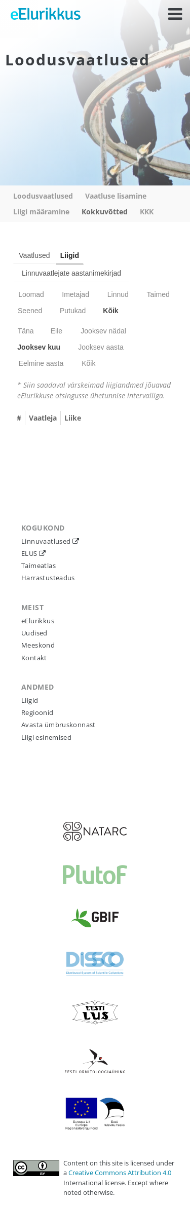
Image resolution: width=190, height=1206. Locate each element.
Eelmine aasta (41, 363)
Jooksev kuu (38, 347)
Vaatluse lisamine (115, 196)
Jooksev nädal (103, 331)
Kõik (110, 311)
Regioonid (37, 712)
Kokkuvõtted (105, 211)
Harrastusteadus (48, 577)
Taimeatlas (38, 565)
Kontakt (34, 657)
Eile (56, 331)
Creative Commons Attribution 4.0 (119, 1172)
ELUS (30, 553)
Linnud (118, 294)
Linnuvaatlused (46, 541)
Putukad (73, 311)
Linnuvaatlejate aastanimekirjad (71, 273)
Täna (26, 331)
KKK (147, 211)
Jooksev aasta (101, 347)
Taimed (158, 294)
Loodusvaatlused (43, 196)
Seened (30, 311)
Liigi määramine (41, 211)
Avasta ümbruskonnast (58, 724)
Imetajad (75, 294)
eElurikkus (37, 620)
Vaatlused (34, 255)
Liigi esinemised (46, 737)
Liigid (69, 255)
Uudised (34, 632)
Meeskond (38, 645)
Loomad (31, 294)
